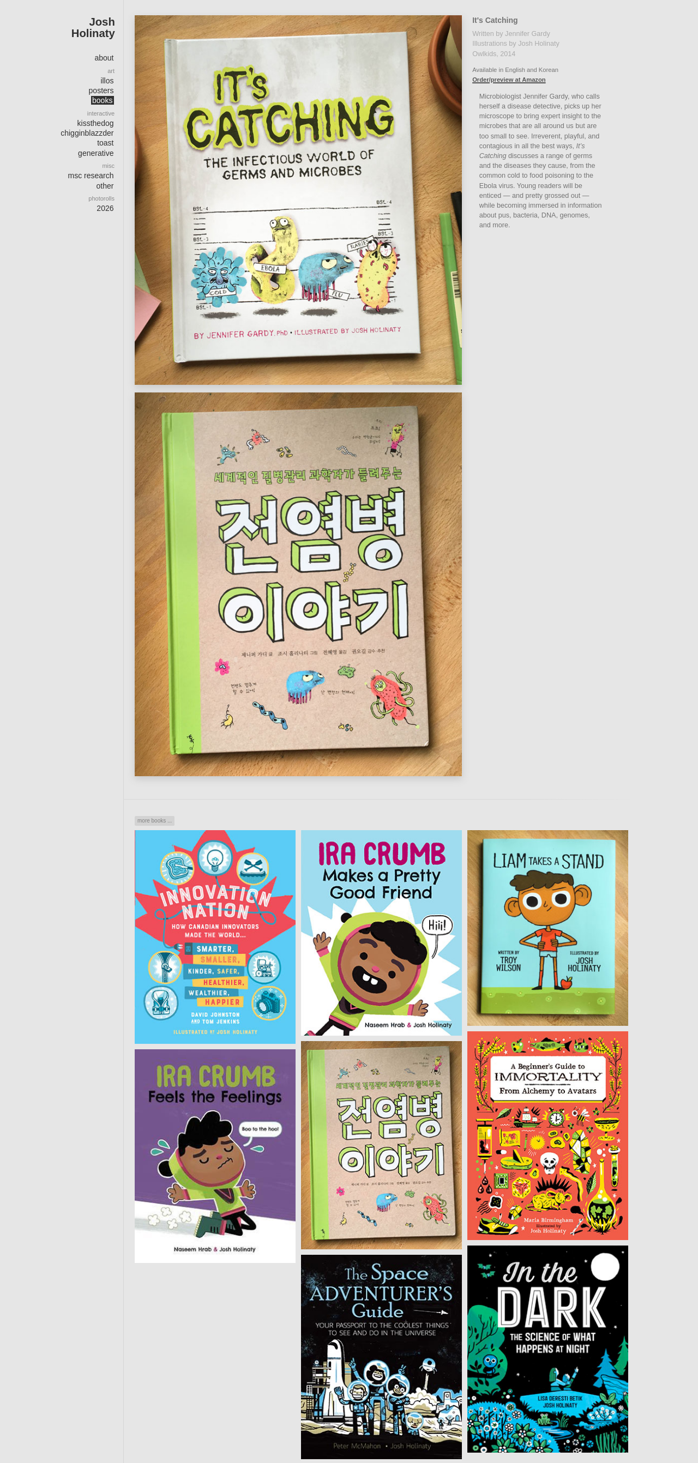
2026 (105, 208)
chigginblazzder (87, 133)
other (105, 186)
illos (106, 80)
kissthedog (95, 123)
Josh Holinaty (93, 27)
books (102, 100)
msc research (90, 175)
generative (95, 153)
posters (101, 90)
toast (105, 142)
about (103, 57)
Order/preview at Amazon (506, 79)
